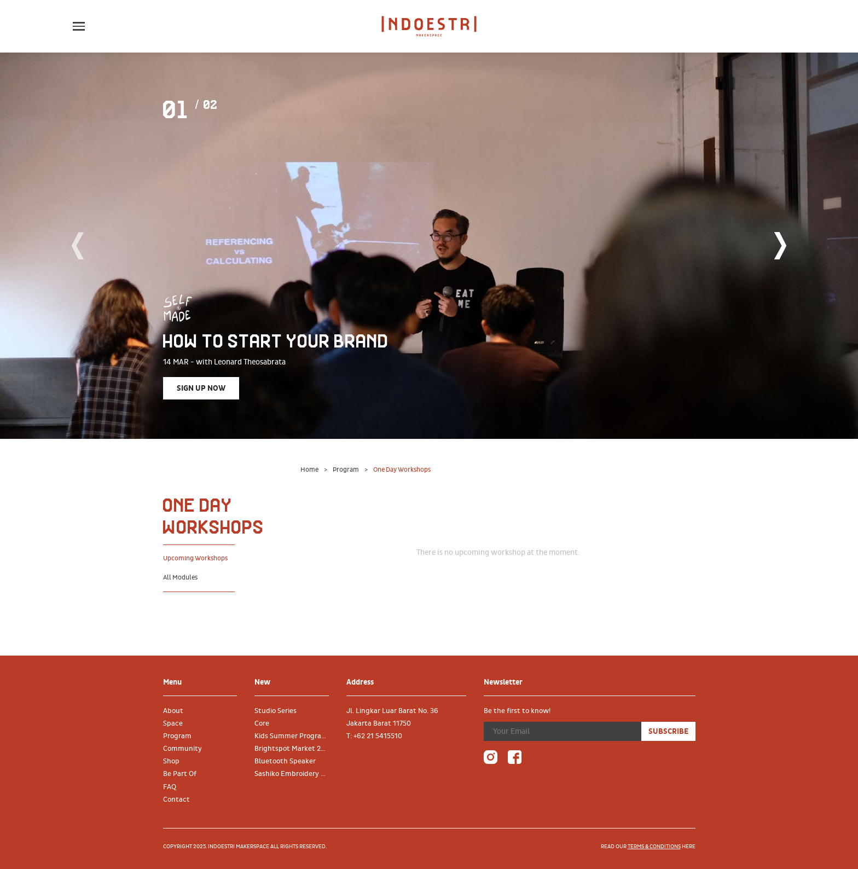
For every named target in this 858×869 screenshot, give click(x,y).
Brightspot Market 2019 (293, 748)
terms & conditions (654, 846)
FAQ (169, 787)
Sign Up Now (201, 388)
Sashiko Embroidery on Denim (296, 773)
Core (261, 723)
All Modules (180, 577)
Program (346, 469)
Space (173, 723)
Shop (171, 761)
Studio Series (275, 710)
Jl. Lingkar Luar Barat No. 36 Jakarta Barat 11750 (392, 717)
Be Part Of (179, 773)
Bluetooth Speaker (285, 761)
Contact (176, 799)
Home (310, 469)
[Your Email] (562, 731)
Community (182, 748)
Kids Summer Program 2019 (296, 736)
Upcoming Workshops (195, 558)
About (173, 710)
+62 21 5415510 (377, 736)
